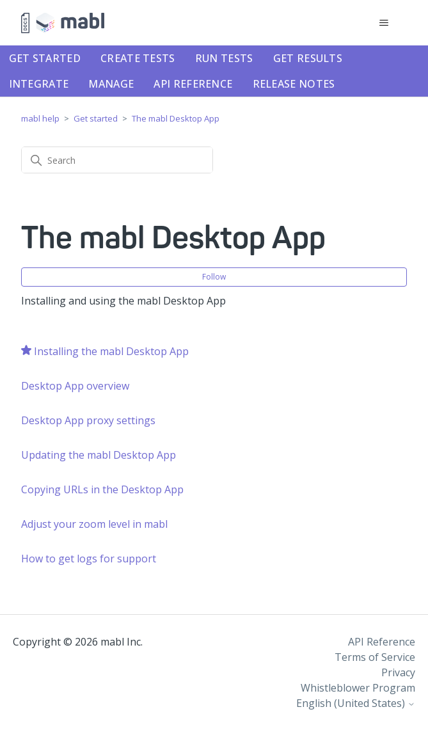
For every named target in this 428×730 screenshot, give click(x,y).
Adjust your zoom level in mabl (94, 524)
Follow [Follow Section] (214, 276)
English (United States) (355, 703)
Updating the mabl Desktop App (98, 455)
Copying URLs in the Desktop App (102, 489)
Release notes (294, 84)
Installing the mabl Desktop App (111, 351)
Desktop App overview (75, 386)
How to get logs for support (88, 558)
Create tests (137, 58)
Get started (45, 58)
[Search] (117, 160)
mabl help (40, 118)
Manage (111, 84)
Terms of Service (375, 657)
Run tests (224, 58)
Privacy (398, 672)
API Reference (193, 84)
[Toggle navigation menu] (384, 23)
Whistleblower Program (358, 688)
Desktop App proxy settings (88, 420)
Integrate (39, 84)
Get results (307, 58)
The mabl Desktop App (175, 118)
